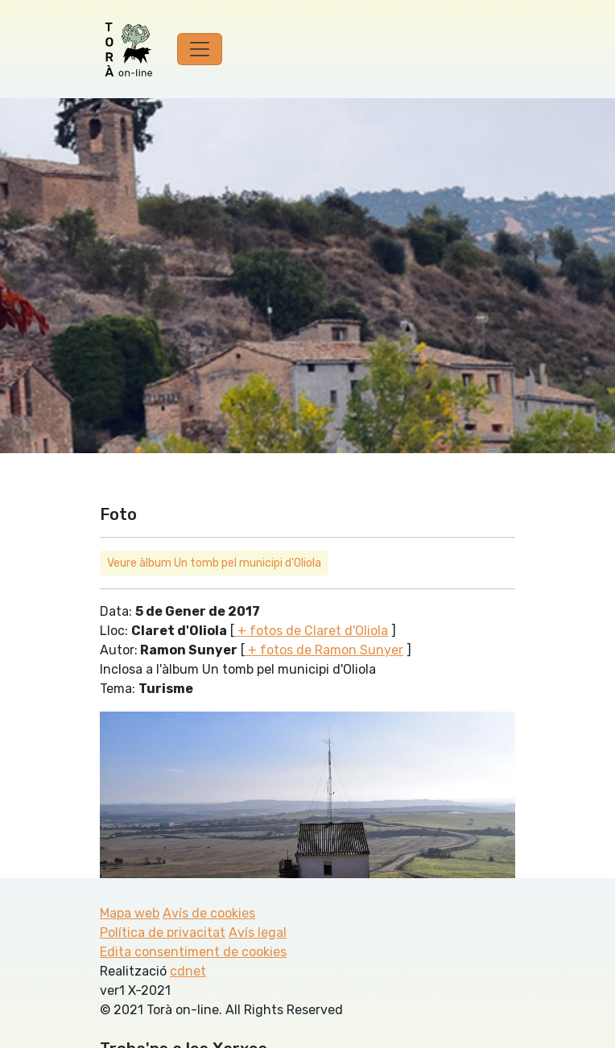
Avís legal (258, 932)
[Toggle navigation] (199, 49)
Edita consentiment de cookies (193, 951)
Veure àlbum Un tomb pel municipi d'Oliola (214, 563)
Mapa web (129, 913)
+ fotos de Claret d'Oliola (311, 630)
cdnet (188, 971)
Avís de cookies (209, 913)
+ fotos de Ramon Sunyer (324, 650)
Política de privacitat (162, 932)
